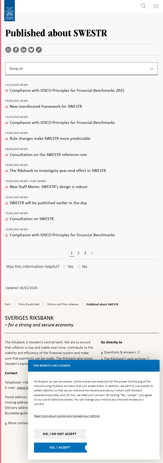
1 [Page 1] (71, 253)
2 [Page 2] (78, 253)
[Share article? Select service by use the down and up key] (24, 50)
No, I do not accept (59, 434)
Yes (70, 266)
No (84, 266)
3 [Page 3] (85, 253)
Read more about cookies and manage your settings (67, 416)
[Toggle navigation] (156, 6)
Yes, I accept (59, 447)
